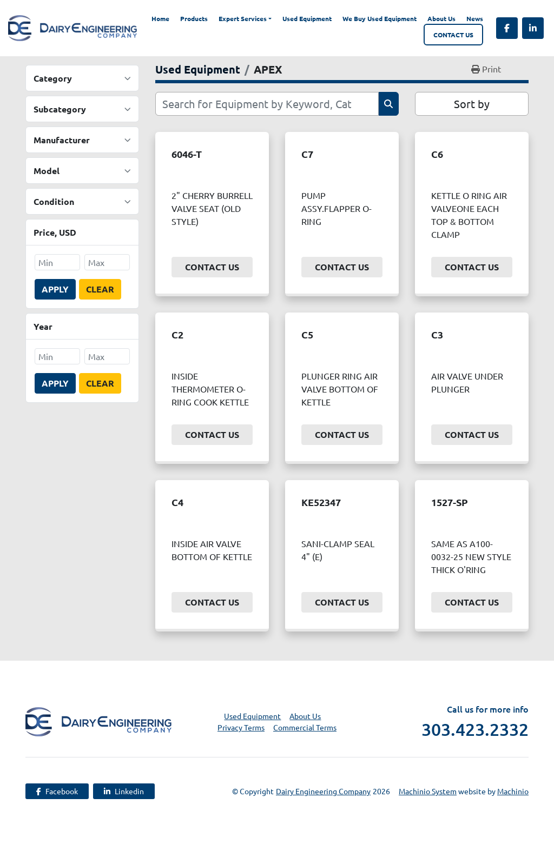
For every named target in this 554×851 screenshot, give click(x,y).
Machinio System (428, 791)
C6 (437, 154)
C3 (437, 334)
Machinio (513, 791)
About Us (441, 18)
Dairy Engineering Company (323, 791)
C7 (307, 154)
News (474, 18)
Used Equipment (307, 18)
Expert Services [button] (243, 18)
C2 (177, 334)
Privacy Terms (241, 727)
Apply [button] (55, 289)
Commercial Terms (305, 727)
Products (194, 18)
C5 (307, 334)
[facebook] (507, 28)
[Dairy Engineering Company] (98, 720)
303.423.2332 (475, 729)
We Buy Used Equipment (379, 18)
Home (160, 18)
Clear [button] (100, 289)
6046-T (187, 154)
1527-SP (449, 502)
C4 (177, 502)
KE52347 (321, 502)
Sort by (472, 103)
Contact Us (453, 34)
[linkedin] (533, 28)
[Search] (267, 104)
